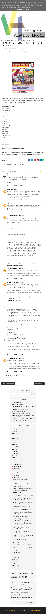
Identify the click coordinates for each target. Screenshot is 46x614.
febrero (16, 555)
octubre (16, 464)
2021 (13, 440)
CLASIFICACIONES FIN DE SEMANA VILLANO (23, 503)
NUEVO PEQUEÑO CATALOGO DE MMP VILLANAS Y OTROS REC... (23, 519)
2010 (13, 563)
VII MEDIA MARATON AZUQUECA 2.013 (17, 48)
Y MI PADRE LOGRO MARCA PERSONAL (21, 532)
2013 (13, 458)
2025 (14, 431)
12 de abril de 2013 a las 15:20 (15, 265)
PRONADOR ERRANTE (13, 215)
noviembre (17, 462)
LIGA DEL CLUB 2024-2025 (19, 420)
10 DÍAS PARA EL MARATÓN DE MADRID (22, 512)
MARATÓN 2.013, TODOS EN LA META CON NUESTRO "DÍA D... (24, 482)
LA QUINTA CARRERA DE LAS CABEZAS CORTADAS (22, 489)
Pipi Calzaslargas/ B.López (15, 338)
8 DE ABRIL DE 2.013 (19, 542)
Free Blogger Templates (35, 610)
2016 (13, 451)
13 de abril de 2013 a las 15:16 (14, 372)
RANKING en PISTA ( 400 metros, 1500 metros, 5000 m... (23, 416)
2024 (14, 434)
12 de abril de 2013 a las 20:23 (15, 335)
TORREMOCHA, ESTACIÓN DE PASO (24, 495)
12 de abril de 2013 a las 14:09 (15, 212)
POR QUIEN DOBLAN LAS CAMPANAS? (21, 527)
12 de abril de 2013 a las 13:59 (15, 186)
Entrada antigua (39, 383)
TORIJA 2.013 (17, 493)
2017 (13, 449)
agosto (16, 468)
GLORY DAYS (17, 486)
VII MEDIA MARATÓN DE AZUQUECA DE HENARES (24, 523)
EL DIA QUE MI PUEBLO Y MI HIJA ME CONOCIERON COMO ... (23, 499)
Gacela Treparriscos (13, 282)
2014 (14, 455)
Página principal (16, 402)
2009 (14, 566)
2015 (13, 453)
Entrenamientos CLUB (18, 411)
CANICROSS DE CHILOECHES (22, 545)
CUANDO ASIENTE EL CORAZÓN (23, 516)
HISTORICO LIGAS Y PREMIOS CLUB (22, 409)
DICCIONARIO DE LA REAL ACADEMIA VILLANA (23, 407)
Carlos (9, 174)
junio (15, 473)
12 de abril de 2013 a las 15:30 (15, 279)
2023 (14, 436)
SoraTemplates (15, 610)
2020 (14, 442)
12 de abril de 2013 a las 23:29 (15, 355)
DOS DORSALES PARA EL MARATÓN (24, 506)
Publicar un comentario (11, 375)
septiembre (17, 466)
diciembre (17, 460)
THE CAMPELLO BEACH (20, 539)
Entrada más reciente (8, 383)
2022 (14, 438)
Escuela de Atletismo (18, 404)
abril (15, 477)
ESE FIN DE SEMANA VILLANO (22, 509)
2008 (14, 568)
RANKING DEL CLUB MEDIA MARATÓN (23, 418)
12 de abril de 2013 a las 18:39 (15, 300)
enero (16, 557)
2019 (13, 445)
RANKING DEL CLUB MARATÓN (21, 413)
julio (15, 471)
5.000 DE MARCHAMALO (20, 479)
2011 (13, 561)
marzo (16, 552)
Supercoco (10, 189)
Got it (27, 9)
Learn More (20, 9)
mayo (15, 475)
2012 (13, 559)
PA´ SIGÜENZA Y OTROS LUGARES (23, 547)
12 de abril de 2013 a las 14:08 (15, 199)
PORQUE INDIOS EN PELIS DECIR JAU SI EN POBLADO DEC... (23, 536)
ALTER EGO (16, 550)
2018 (13, 447)
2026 (14, 429)
